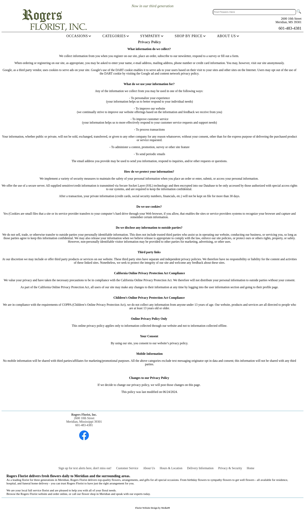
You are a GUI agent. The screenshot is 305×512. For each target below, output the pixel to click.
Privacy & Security (230, 468)
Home (250, 468)
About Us (149, 468)
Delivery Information (200, 468)
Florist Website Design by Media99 (152, 508)
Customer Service (127, 468)
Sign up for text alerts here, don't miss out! (84, 468)
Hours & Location (171, 468)
